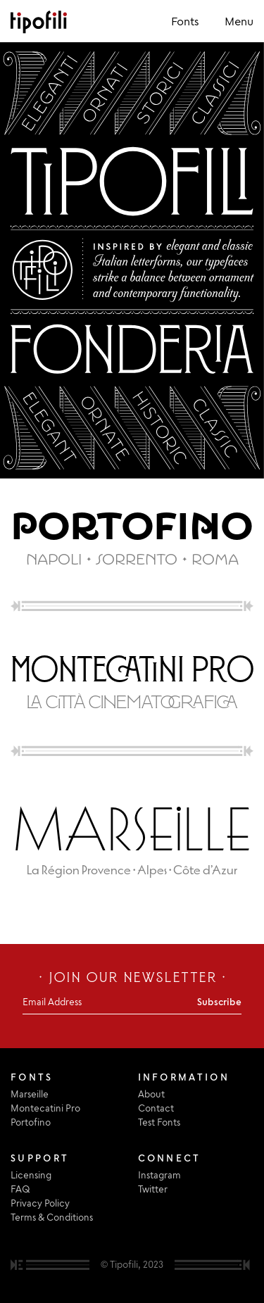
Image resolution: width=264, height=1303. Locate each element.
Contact (156, 1108)
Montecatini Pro (45, 1108)
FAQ (20, 1189)
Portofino (31, 1122)
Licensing (31, 1175)
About (151, 1094)
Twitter (153, 1189)
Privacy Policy (40, 1203)
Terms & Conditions (52, 1217)
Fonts (185, 21)
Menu (239, 21)
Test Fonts (159, 1122)
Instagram (159, 1175)
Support (40, 1158)
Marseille (30, 1094)
